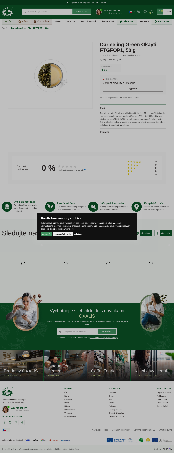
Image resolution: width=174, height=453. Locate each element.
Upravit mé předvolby (63, 234)
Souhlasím (46, 234)
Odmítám (78, 234)
